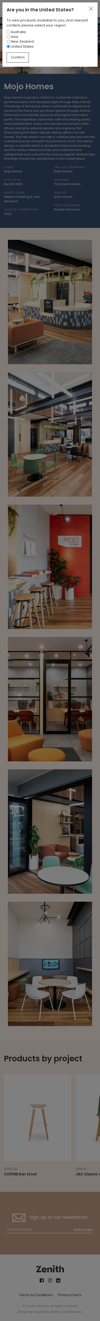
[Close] (91, 9)
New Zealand (20, 41)
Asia (12, 36)
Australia (16, 32)
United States (20, 46)
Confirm (18, 57)
